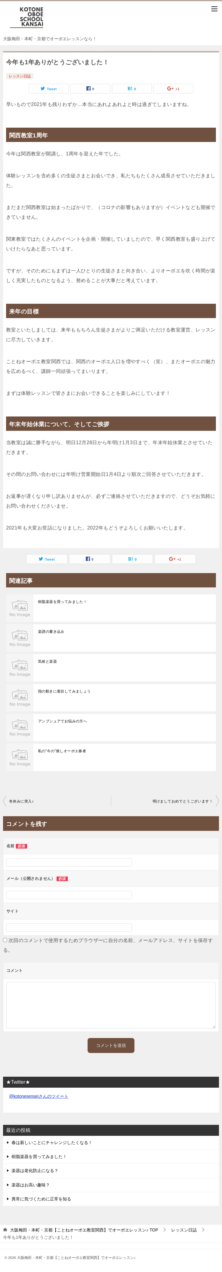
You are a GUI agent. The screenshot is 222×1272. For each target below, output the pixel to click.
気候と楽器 (47, 661)
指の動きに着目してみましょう (64, 691)
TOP (84, 1230)
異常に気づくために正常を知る (41, 1198)
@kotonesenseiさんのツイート (38, 1096)
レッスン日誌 (20, 76)
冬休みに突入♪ (21, 801)
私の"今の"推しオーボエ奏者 (62, 751)
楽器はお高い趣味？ (31, 1184)
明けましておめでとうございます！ (183, 801)
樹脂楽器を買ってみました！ (62, 602)
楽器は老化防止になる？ (35, 1170)
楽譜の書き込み (51, 631)
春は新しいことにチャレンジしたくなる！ (52, 1142)
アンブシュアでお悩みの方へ (62, 721)
